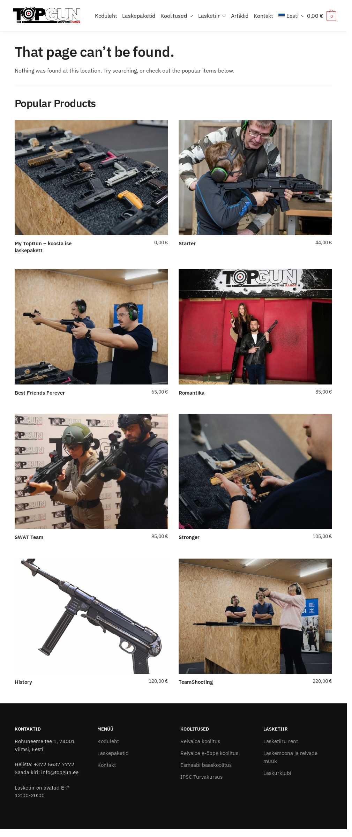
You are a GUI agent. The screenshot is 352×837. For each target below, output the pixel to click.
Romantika (191, 392)
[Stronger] (255, 471)
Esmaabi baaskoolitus (206, 765)
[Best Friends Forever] (91, 326)
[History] (91, 616)
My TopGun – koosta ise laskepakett (43, 247)
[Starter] (255, 177)
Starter (187, 243)
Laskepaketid (113, 753)
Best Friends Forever (40, 392)
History (23, 682)
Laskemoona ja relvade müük (290, 757)
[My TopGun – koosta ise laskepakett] (91, 177)
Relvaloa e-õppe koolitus (209, 753)
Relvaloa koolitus (200, 741)
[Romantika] (255, 326)
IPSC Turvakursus (201, 777)
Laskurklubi (277, 773)
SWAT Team (29, 537)
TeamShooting (196, 682)
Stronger (189, 537)
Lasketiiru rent (280, 741)
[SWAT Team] (91, 471)
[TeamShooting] (255, 616)
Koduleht (108, 741)
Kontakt (106, 765)
